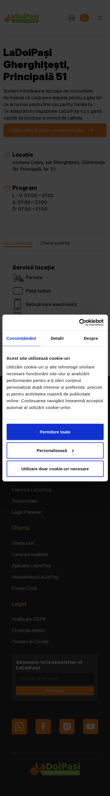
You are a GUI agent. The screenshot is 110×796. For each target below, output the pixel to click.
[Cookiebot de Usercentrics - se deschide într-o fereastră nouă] (79, 322)
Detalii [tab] (57, 338)
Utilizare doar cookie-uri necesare (55, 468)
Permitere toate (55, 432)
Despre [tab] (91, 338)
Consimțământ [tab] (21, 338)
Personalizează (55, 450)
